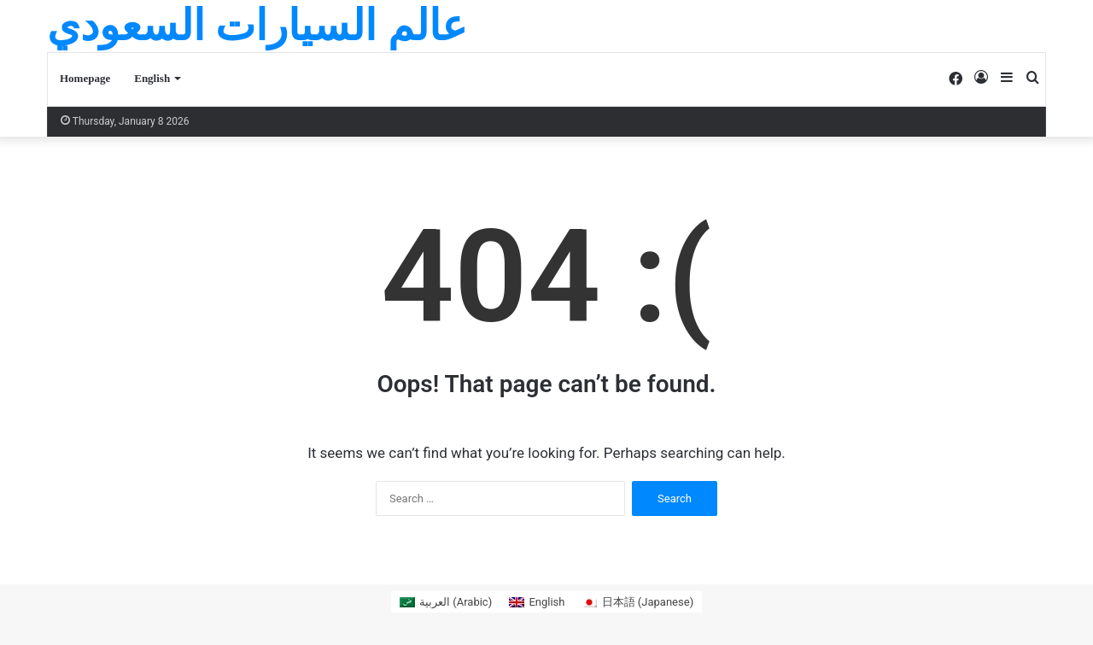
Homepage (85, 78)
